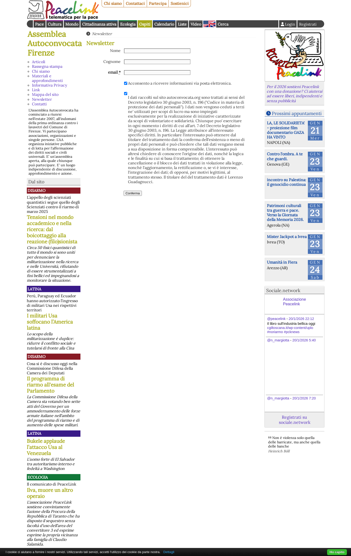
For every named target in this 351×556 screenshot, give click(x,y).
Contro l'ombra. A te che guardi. (285, 156)
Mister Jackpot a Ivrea (287, 236)
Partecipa (157, 3)
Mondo (71, 24)
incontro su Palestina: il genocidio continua (286, 182)
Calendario (164, 24)
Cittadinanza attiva (99, 24)
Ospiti (144, 24)
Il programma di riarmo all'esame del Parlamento (50, 384)
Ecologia (128, 24)
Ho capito (337, 552)
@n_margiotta (278, 340)
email (114, 72)
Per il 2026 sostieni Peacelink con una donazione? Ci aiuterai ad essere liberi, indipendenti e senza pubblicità (294, 93)
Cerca (223, 24)
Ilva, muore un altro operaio (50, 493)
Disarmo (37, 190)
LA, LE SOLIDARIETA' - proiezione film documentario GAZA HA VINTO (286, 129)
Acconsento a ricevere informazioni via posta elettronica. (180, 83)
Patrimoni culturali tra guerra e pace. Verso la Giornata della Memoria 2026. (285, 212)
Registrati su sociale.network (294, 419)
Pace (39, 24)
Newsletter (42, 99)
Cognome (112, 61)
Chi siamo (113, 3)
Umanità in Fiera (282, 262)
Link (36, 89)
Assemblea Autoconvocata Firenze (55, 43)
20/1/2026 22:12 (301, 319)
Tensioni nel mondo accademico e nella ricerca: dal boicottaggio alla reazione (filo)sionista (52, 229)
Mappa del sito (45, 94)
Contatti (39, 103)
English (209, 24)
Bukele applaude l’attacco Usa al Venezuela (46, 447)
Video (196, 24)
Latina (34, 289)
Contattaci (135, 3)
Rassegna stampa (47, 66)
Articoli (38, 61)
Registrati (308, 24)
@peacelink (276, 319)
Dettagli (168, 552)
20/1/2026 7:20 (304, 398)
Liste (182, 24)
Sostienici (180, 3)
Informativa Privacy (49, 85)
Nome (115, 50)
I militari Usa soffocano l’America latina (50, 321)
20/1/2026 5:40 (304, 340)
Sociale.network (283, 290)
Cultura (54, 24)
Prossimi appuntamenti (297, 113)
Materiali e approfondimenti (47, 78)
